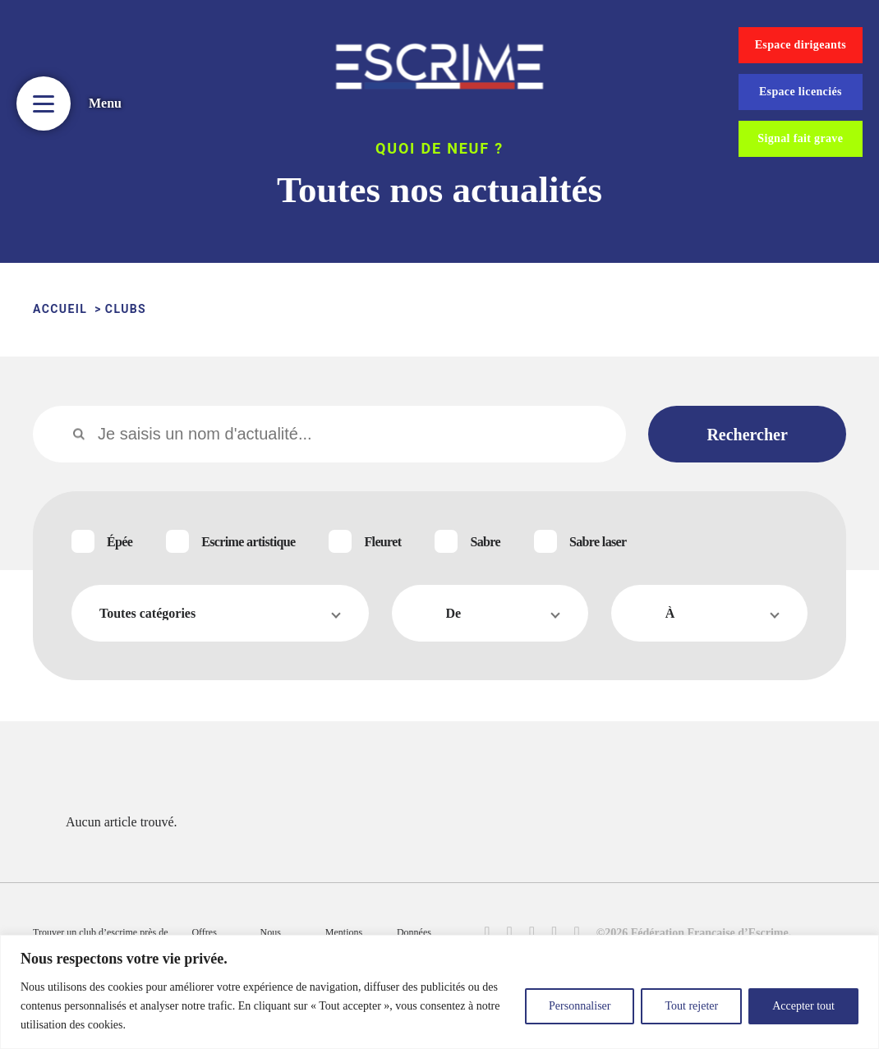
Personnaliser (579, 1006)
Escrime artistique (248, 542)
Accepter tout (803, 1006)
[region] (439, 992)
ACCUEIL (60, 308)
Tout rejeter (691, 1006)
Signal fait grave (800, 138)
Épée (119, 542)
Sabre (485, 542)
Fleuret (382, 542)
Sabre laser (598, 542)
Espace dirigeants (800, 45)
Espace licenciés (800, 91)
